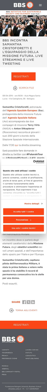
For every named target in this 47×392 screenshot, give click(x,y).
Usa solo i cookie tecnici (23, 228)
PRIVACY (5, 355)
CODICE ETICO (30, 355)
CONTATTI (5, 350)
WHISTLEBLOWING (32, 358)
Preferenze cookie (9, 358)
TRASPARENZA (7, 352)
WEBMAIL (5, 369)
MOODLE (5, 366)
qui (16, 145)
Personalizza (23, 220)
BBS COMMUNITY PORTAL (11, 371)
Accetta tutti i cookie (23, 211)
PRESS (4, 374)
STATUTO (28, 352)
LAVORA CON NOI (31, 350)
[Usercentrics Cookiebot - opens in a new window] (33, 161)
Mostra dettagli (31, 204)
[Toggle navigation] (40, 5)
